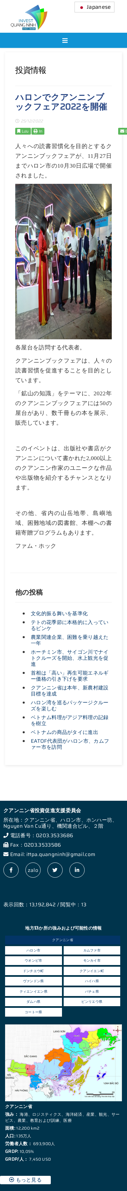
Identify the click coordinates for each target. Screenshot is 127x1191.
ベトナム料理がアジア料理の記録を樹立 (70, 720)
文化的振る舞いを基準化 (59, 613)
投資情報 (30, 70)
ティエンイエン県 (33, 991)
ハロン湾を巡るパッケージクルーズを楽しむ (70, 706)
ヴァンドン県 (33, 981)
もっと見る (25, 1180)
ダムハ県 (33, 1001)
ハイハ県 (92, 981)
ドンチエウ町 (33, 970)
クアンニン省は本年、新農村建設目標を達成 (70, 691)
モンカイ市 (92, 960)
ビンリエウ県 (91, 1001)
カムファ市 (92, 950)
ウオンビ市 (33, 960)
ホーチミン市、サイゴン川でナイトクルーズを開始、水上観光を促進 (70, 658)
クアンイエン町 (92, 970)
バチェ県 (92, 991)
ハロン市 (33, 950)
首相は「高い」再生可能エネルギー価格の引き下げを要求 (70, 676)
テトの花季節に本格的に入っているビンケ (70, 625)
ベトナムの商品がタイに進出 (64, 732)
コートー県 (33, 1012)
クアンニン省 (62, 939)
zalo (33, 870)
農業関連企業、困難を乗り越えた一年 (70, 640)
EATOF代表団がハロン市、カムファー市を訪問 (70, 744)
